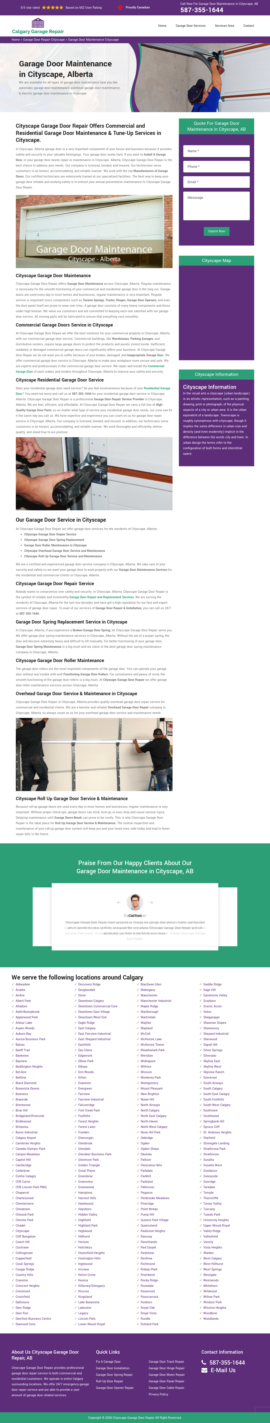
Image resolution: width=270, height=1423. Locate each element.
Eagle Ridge (86, 1023)
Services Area (224, 26)
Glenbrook (85, 1143)
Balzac (20, 1045)
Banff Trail (23, 1050)
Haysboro (84, 1209)
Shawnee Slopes (214, 1023)
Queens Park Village (155, 1220)
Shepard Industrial (216, 1034)
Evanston (84, 1083)
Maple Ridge (149, 1006)
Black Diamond (26, 1083)
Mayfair (146, 1023)
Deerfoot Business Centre (33, 1319)
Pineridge (147, 1203)
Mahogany (148, 990)
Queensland (149, 1225)
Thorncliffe (210, 1198)
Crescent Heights (28, 1286)
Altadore (21, 1006)
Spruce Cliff (211, 1127)
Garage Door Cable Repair (166, 1388)
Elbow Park (85, 1061)
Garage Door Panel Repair (166, 1381)
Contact (248, 26)
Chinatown (23, 1209)
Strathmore (211, 1154)
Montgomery (149, 1083)
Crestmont (23, 1291)
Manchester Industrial (156, 1001)
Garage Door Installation (113, 1368)
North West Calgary (154, 1127)
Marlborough (149, 1012)
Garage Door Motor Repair (167, 1375)
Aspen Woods (25, 1028)
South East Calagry (216, 1094)
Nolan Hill (147, 1099)
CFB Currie (23, 1182)
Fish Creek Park (89, 1110)
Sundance (210, 1171)
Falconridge (86, 1105)
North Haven (149, 1121)
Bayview (21, 1061)
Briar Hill (22, 1110)
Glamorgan (85, 1138)
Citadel (20, 1225)
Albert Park (23, 1001)
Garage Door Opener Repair (115, 1388)
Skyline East (211, 1061)
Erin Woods (86, 1072)
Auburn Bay (23, 1034)
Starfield (209, 1138)
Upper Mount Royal (216, 1225)
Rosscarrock (149, 1297)
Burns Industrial (27, 1132)
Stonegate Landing (216, 1143)
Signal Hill (210, 1045)
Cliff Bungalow (26, 1236)
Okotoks (146, 1154)
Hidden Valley (87, 1214)
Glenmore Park (88, 1160)
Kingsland (85, 1297)
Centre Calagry (26, 1176)
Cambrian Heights (28, 1143)
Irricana (83, 1269)
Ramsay (146, 1236)
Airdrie (20, 995)
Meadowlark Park (153, 1050)
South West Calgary (217, 1105)
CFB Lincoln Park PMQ (31, 1187)
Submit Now (216, 231)
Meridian (147, 1055)
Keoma (83, 1280)
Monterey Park (151, 1077)
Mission (146, 1072)
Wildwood (210, 1291)
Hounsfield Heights (91, 1253)
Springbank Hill (213, 1121)
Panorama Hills (151, 1165)
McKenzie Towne (152, 1045)
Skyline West (212, 1066)
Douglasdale (86, 990)
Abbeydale (23, 984)
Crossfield (23, 1297)
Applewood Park (27, 1017)
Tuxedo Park (211, 1214)
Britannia (22, 1127)
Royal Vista (149, 1313)
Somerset (210, 1077)
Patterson (147, 1187)
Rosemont (148, 1291)
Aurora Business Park (30, 1039)
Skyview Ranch (213, 1072)
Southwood (211, 1116)
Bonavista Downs (27, 1088)
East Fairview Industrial (94, 1034)
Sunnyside (210, 1176)
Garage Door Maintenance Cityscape (93, 40)
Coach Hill (23, 1242)
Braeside (22, 1099)
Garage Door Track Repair (166, 1362)
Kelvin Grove (87, 1275)
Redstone (147, 1253)
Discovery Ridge (89, 984)
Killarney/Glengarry (91, 1286)
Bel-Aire (21, 1072)
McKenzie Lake (151, 1039)
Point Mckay (149, 1209)
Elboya (82, 1066)
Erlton (82, 1077)
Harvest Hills (87, 1198)
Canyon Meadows (28, 1154)
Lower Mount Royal (91, 1324)
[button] (122, 903)
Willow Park (211, 1297)
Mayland (147, 1028)
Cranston (22, 1280)
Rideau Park (149, 1269)
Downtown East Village (94, 1012)
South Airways (213, 1083)
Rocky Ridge (149, 1280)
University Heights (216, 1220)
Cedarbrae (23, 1171)
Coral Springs (25, 1264)
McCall (145, 1034)
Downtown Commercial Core (97, 1006)
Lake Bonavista (88, 1302)
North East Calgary (153, 1116)
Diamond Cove (25, 1324)
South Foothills (213, 1099)
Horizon (83, 1242)
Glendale (84, 1149)
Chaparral (22, 1193)
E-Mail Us (223, 1370)
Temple (208, 1193)
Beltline (21, 1077)
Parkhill (146, 1176)
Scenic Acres (212, 1006)
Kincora (83, 1291)
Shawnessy (211, 1028)
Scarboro (209, 1001)
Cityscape (22, 1231)
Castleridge (23, 1165)
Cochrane (22, 1247)
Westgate (210, 1275)
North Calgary (150, 1110)
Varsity (208, 1242)
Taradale (209, 1187)
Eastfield (84, 1045)
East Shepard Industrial (94, 1039)
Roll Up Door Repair (109, 1381)
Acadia (20, 990)
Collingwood (24, 1253)
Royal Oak (148, 1308)
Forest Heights (88, 1121)
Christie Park (24, 1220)
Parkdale (147, 1171)
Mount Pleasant (152, 1088)
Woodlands (211, 1319)
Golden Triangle (89, 1165)
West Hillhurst (213, 1264)
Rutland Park (149, 1324)
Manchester (149, 995)
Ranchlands (149, 1242)
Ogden (145, 1143)
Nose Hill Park (150, 1132)
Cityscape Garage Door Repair (133, 1418)
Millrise (146, 1066)
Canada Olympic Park (30, 1149)
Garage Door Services (191, 26)
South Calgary (213, 1088)
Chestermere (25, 1203)
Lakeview (84, 1308)
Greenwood (86, 1187)
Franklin (83, 1132)
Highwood (85, 1231)
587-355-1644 (201, 10)
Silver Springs (213, 1050)
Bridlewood (23, 1121)
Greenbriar (85, 1176)
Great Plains (86, 1171)
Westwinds (211, 1280)
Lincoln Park (86, 1319)
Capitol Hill (23, 1160)
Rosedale (147, 1286)
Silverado (209, 1055)
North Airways (150, 1105)
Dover (82, 995)
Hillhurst (84, 1236)
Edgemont (85, 1055)
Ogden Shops (150, 1149)
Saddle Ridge (212, 984)
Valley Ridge (212, 1231)
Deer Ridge (23, 1308)
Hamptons (85, 1193)
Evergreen (85, 1088)
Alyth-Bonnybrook (27, 1012)
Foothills (84, 1116)
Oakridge (147, 1138)
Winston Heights (214, 1308)
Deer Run (22, 1313)
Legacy (83, 1313)
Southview (210, 1110)
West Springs (212, 1269)
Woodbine (210, 1313)
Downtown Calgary (91, 1001)
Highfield (84, 1220)
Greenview (85, 1182)
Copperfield (23, 1258)
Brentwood (23, 1105)
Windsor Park (212, 1302)
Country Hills (24, 1275)
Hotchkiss (85, 1247)
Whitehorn (210, 1286)
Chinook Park (25, 1214)
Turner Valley (212, 1203)
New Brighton (150, 1094)
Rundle (145, 1319)
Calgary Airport (26, 1138)
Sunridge (209, 1182)
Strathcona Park (214, 1149)
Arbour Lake (24, 1023)
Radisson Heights (153, 1231)
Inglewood (85, 1264)
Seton (207, 1012)
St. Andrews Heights (217, 1132)
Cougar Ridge (25, 1269)
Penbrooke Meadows (155, 1198)
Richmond (148, 1264)
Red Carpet (148, 1247)
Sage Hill (209, 990)
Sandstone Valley (215, 995)
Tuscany (209, 1209)
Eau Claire (85, 1050)
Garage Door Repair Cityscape (44, 40)
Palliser (146, 1160)
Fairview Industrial (91, 1099)
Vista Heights (212, 1247)
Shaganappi (211, 1017)
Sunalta (208, 1160)
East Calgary (87, 1028)
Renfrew (146, 1258)
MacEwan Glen (151, 984)
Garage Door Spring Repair (114, 1375)
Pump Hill (147, 1214)
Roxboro (146, 1302)
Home (162, 26)
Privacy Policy (158, 1394)
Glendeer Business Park (94, 1154)
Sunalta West (212, 1165)
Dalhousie (22, 1302)
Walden (208, 1253)
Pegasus (147, 1193)
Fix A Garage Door (108, 1362)
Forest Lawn (86, 1127)
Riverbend (148, 1275)
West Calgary (212, 1258)
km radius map (216, 312)
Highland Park (87, 1225)
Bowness (22, 1094)
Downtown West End (92, 1017)
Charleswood (25, 1198)
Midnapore (148, 1061)
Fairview (84, 1094)
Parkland (147, 1182)
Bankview (22, 1055)
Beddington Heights (29, 1066)
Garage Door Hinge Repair (167, 1368)
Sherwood (210, 1039)
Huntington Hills (89, 1258)
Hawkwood (85, 1203)
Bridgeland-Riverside (30, 1116)
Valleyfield (210, 1236)
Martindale (148, 1017)
